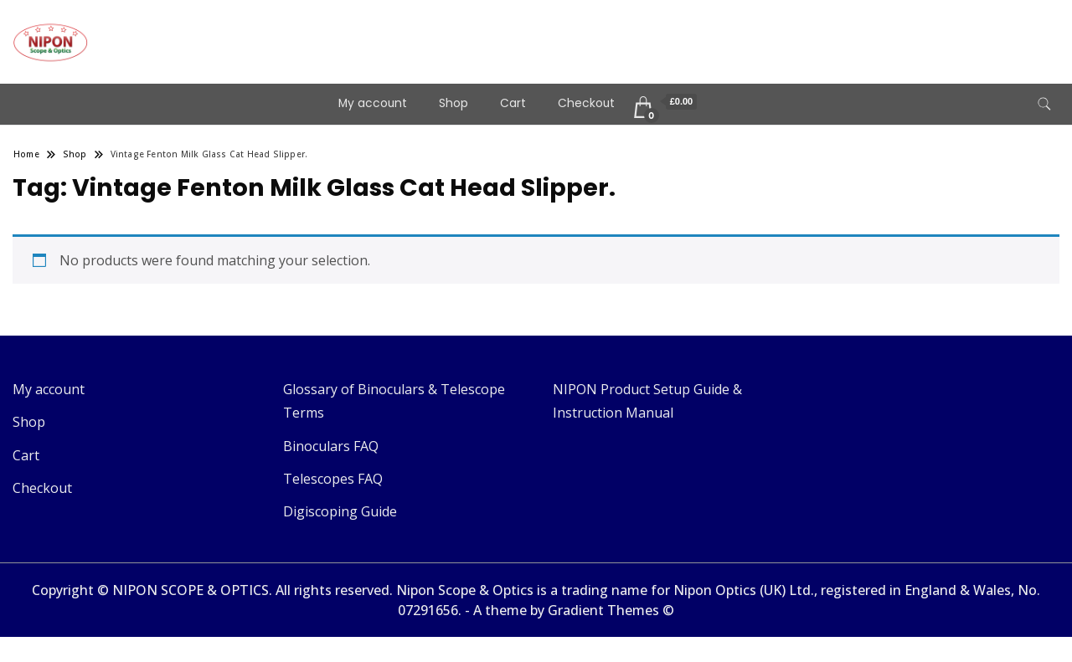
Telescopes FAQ (333, 479)
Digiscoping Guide (340, 511)
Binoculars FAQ (331, 446)
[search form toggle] (1044, 104)
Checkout (586, 103)
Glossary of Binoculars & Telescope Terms (394, 401)
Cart (513, 103)
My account (372, 103)
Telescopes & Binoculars (229, 30)
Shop (453, 103)
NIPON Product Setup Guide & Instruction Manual (647, 401)
